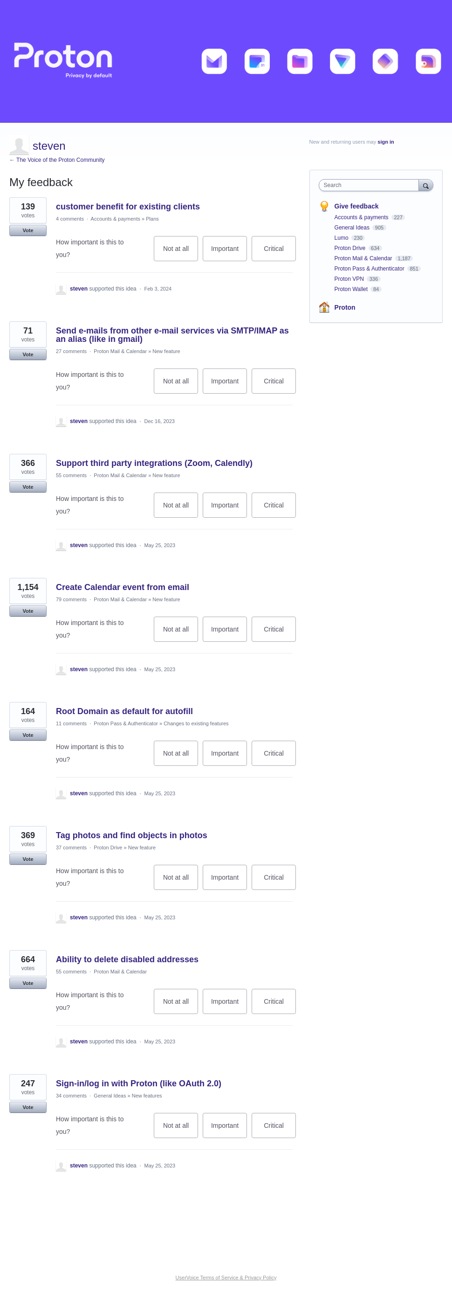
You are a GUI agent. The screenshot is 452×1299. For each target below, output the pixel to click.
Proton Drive (108, 847)
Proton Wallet (352, 289)
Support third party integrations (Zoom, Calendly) (154, 463)
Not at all (180, 253)
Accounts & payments (115, 219)
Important (229, 253)
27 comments (71, 351)
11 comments (71, 723)
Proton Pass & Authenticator (126, 723)
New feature (166, 351)
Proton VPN (350, 279)
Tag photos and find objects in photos (131, 835)
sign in (385, 142)
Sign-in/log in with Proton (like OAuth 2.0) (138, 1083)
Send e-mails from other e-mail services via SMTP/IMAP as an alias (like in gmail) (172, 335)
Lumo (342, 238)
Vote (27, 230)
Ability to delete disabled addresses (127, 959)
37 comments (71, 847)
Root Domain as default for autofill (124, 711)
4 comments (70, 219)
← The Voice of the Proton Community (57, 160)
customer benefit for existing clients (128, 206)
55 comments (71, 475)
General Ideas (110, 1095)
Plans (152, 219)
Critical (280, 253)
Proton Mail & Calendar (120, 351)
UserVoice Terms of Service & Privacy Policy (226, 1277)
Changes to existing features (196, 723)
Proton (345, 307)
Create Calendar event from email (122, 587)
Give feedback (357, 206)
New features (147, 1095)
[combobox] (370, 185)
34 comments (71, 1095)
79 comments (71, 599)
